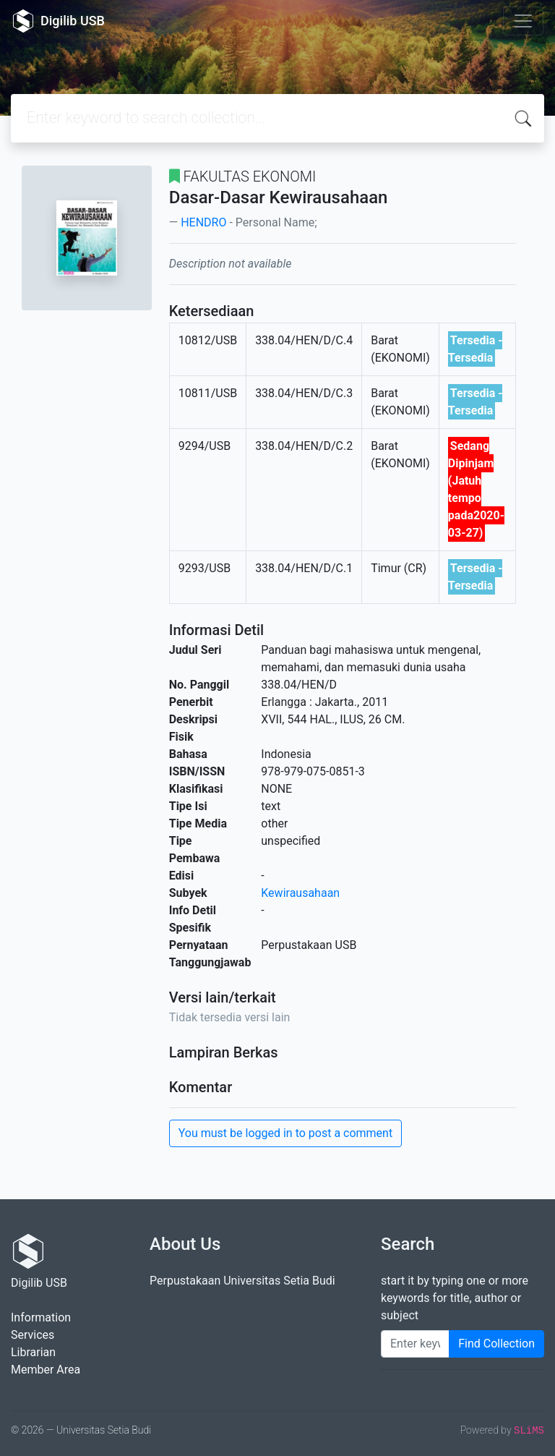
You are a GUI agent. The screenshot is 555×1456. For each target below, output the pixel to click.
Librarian (33, 1352)
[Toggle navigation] (523, 21)
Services (32, 1335)
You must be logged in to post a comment (285, 1133)
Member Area (45, 1369)
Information (41, 1317)
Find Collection (496, 1343)
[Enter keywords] (415, 1344)
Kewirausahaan (300, 893)
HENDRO (203, 222)
